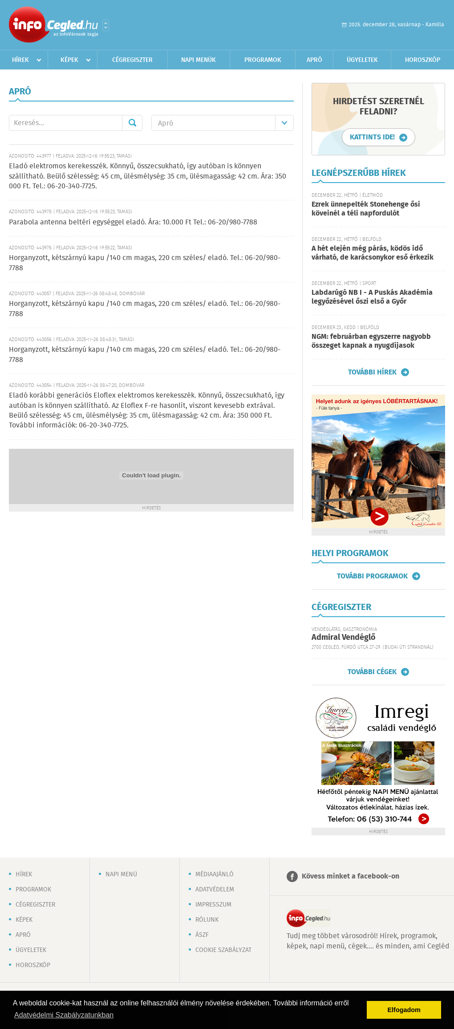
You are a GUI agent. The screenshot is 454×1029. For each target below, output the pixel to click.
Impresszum (213, 905)
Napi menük (198, 60)
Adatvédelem (214, 890)
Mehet (132, 123)
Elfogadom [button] (404, 1009)
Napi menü (121, 874)
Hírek (20, 60)
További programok (372, 576)
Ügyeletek (362, 60)
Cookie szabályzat (223, 950)
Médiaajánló (214, 874)
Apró (314, 60)
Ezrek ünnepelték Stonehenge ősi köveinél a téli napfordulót (366, 209)
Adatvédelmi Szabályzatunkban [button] (64, 1015)
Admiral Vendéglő (344, 637)
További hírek (372, 372)
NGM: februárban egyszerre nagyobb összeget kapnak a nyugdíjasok (371, 341)
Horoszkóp (422, 60)
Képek (69, 60)
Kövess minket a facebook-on (350, 876)
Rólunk (207, 920)
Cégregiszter (132, 60)
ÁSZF (202, 935)
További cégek (372, 672)
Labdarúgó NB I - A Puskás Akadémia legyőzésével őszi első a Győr (372, 297)
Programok (262, 60)
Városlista (105, 25)
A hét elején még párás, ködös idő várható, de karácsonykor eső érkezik (373, 253)
